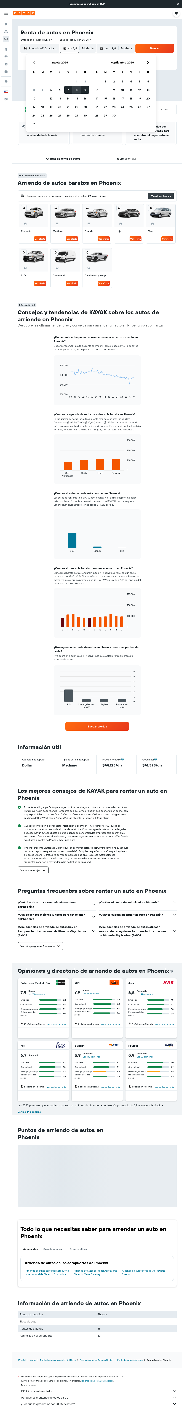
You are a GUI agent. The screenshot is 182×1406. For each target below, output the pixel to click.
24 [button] (34, 115)
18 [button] (42, 107)
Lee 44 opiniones (145, 994)
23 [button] (85, 107)
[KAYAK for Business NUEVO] (6, 71)
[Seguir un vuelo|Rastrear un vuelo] (6, 56)
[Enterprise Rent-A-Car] (60, 983)
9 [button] (85, 90)
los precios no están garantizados (97, 1380)
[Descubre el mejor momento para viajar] (6, 64)
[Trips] (6, 81)
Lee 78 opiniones (36, 994)
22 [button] (76, 107)
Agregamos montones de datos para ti (99, 1397)
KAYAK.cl (22, 1360)
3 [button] (34, 90)
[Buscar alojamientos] (6, 31)
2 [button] (85, 81)
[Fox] (60, 1045)
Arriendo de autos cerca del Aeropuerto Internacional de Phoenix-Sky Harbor (47, 1272)
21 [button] (68, 107)
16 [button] (85, 98)
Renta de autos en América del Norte (58, 1360)
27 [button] (59, 115)
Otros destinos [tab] (78, 1249)
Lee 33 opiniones (90, 993)
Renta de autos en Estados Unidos (96, 1360)
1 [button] (76, 81)
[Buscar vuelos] (6, 24)
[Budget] (114, 1045)
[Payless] (168, 1045)
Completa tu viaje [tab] (53, 1249)
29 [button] (76, 115)
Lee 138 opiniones (91, 1056)
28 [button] (68, 115)
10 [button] (34, 98)
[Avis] (168, 983)
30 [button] (85, 115)
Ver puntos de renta (56, 1024)
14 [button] (68, 98)
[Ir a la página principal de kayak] (24, 13)
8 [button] (76, 90)
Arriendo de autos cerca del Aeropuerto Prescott (143, 1272)
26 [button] (51, 115)
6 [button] (59, 90)
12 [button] (51, 98)
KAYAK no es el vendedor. (99, 1391)
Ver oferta (40, 238)
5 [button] (51, 90)
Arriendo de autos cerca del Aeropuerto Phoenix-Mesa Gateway (95, 1272)
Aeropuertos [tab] (30, 1249)
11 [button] (42, 98)
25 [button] (42, 115)
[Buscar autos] (6, 39)
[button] (178, 4)
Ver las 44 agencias (29, 1111)
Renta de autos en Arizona (130, 1360)
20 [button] (59, 107)
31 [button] (34, 124)
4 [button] (42, 90)
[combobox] (37, 39)
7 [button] (68, 90)
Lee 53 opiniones (145, 1056)
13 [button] (59, 98)
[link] (97, 726)
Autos (33, 1360)
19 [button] (51, 107)
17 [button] (34, 107)
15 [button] (76, 98)
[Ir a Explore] (6, 49)
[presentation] (171, 971)
